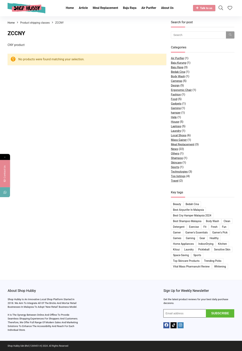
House (175, 121)
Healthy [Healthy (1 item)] (214, 238)
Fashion (176, 94)
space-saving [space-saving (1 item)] (181, 255)
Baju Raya (130, 8)
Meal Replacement (105, 8)
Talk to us (204, 8)
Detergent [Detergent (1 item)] (179, 226)
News (174, 149)
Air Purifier (148, 8)
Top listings (178, 176)
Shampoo (177, 158)
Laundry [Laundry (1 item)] (189, 249)
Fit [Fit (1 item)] (204, 226)
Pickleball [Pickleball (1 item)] (203, 249)
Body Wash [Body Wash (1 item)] (212, 221)
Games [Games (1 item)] (177, 238)
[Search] (230, 35)
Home (70, 8)
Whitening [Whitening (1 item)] (220, 266)
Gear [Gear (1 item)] (202, 238)
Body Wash (178, 76)
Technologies (179, 171)
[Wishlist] (230, 8)
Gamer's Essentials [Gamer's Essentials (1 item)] (196, 232)
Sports (175, 167)
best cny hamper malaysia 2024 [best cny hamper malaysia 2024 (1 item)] (192, 215)
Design (175, 85)
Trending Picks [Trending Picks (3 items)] (212, 260)
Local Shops (178, 135)
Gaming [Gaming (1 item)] (190, 238)
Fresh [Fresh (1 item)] (214, 226)
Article (83, 8)
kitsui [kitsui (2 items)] (176, 249)
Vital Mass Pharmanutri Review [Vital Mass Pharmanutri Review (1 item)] (191, 266)
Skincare (176, 162)
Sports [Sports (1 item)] (197, 255)
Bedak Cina (178, 72)
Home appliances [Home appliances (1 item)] (183, 243)
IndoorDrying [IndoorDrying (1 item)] (205, 243)
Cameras (176, 81)
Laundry (176, 130)
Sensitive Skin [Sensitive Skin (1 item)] (222, 249)
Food (174, 99)
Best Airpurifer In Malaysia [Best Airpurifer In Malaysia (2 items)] (188, 209)
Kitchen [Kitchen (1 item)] (222, 243)
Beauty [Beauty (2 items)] (177, 204)
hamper (176, 112)
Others (175, 153)
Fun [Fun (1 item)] (224, 226)
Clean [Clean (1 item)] (227, 221)
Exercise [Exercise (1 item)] (194, 226)
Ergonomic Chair (181, 90)
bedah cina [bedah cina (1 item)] (192, 204)
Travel (174, 180)
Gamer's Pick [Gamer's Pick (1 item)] (220, 232)
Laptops (176, 126)
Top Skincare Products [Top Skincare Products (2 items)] (186, 260)
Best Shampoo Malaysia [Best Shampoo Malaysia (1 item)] (187, 221)
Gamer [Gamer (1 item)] (177, 232)
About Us (167, 8)
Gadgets (176, 103)
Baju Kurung (178, 62)
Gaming (176, 108)
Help (174, 117)
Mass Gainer (179, 140)
